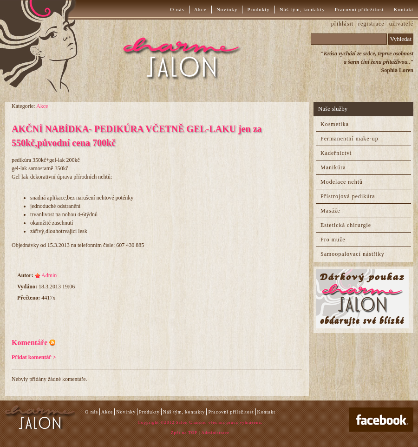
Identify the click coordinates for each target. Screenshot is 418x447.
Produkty (258, 9)
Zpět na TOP (184, 432)
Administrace (216, 432)
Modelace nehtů (341, 182)
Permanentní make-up (349, 138)
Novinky (227, 9)
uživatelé (401, 23)
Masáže (330, 210)
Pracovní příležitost (359, 9)
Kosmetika (334, 124)
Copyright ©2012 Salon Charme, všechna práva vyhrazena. (200, 422)
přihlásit (342, 23)
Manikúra (333, 167)
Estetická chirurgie (345, 225)
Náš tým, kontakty (302, 9)
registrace (371, 23)
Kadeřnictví (336, 153)
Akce (200, 9)
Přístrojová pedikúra (347, 196)
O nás (177, 9)
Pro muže (333, 239)
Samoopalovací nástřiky (352, 254)
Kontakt (403, 9)
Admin (49, 275)
